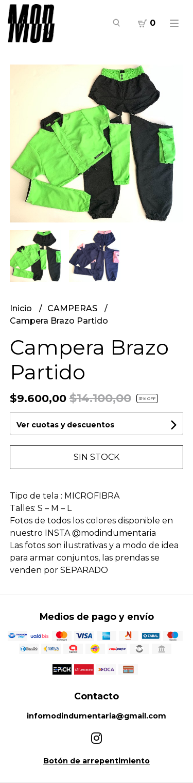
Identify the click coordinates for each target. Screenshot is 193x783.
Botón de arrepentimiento (96, 760)
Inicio (22, 308)
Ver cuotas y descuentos (65, 424)
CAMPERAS (73, 308)
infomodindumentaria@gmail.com (96, 716)
